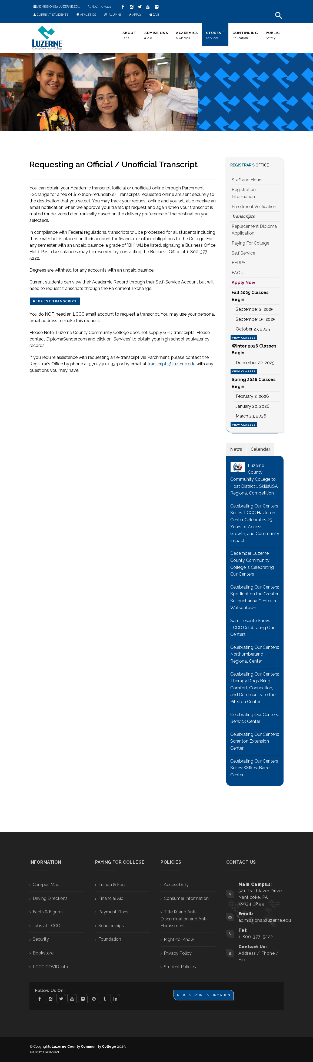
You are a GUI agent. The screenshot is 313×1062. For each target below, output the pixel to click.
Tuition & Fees (112, 884)
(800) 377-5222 (99, 6)
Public (272, 35)
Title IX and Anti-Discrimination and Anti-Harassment (184, 918)
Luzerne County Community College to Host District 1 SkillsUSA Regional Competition (254, 479)
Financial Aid (111, 898)
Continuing (245, 35)
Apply (135, 14)
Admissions (156, 35)
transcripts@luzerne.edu (171, 363)
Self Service (243, 253)
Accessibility (176, 884)
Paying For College (250, 243)
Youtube (72, 998)
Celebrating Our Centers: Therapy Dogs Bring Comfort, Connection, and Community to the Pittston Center (254, 688)
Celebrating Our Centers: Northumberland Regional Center (254, 654)
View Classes (244, 337)
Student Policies (180, 966)
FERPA (238, 262)
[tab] (236, 449)
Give (154, 14)
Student (215, 35)
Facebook (39, 998)
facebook (123, 7)
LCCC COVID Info (50, 966)
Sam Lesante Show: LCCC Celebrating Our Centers (252, 627)
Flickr (156, 7)
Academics (187, 35)
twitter (140, 7)
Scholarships (111, 925)
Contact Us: (252, 946)
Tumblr (104, 998)
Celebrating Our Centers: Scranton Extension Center (254, 741)
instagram (132, 7)
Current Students (51, 14)
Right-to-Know (179, 939)
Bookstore (43, 953)
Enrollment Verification (254, 206)
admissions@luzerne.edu (57, 6)
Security (41, 939)
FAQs (237, 272)
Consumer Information (186, 898)
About (129, 35)
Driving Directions (50, 898)
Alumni (112, 14)
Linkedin (115, 998)
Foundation (109, 939)
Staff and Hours (247, 179)
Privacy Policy (178, 953)
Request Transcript (55, 301)
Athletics (86, 14)
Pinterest (93, 998)
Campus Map (46, 884)
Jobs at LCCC (46, 925)
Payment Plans (113, 911)
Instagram (50, 998)
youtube (148, 7)
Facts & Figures (48, 911)
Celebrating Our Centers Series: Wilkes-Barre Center (254, 768)
